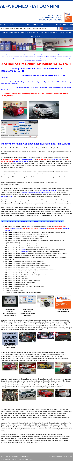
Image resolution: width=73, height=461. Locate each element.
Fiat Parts (21, 459)
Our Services (19, 32)
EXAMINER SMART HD (26, 159)
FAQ (26, 459)
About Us (7, 456)
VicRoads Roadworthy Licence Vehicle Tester (35, 192)
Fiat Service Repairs (48, 32)
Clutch (23, 249)
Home (3, 32)
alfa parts (14, 459)
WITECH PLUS (56, 159)
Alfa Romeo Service (32, 32)
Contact (38, 36)
